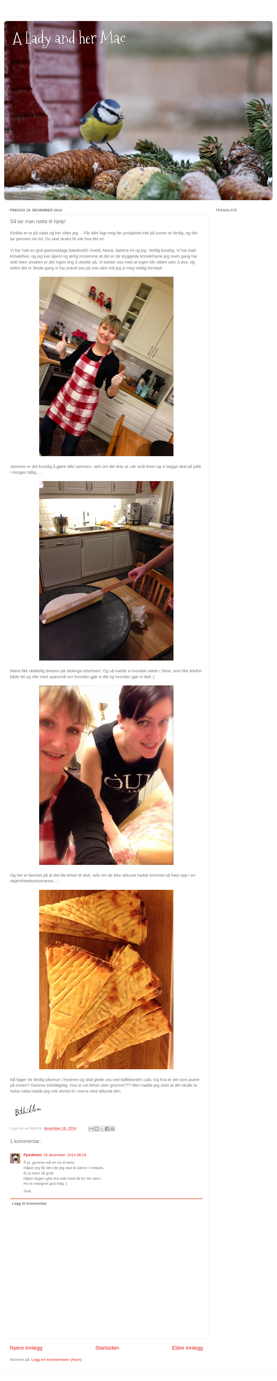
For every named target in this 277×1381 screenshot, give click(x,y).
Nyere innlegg (26, 1348)
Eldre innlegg (187, 1348)
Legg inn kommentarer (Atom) (56, 1359)
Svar (27, 1191)
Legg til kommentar (29, 1203)
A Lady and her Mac (69, 38)
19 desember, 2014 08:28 (64, 1155)
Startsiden (107, 1348)
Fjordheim (33, 1155)
